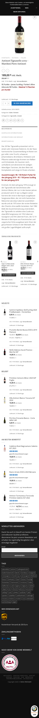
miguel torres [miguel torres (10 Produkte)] (6, 589)
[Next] (38, 265)
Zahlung (16, 677)
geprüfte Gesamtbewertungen (18, 454)
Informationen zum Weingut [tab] (12, 137)
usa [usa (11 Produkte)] (24, 599)
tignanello (13, 116)
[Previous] (1, 265)
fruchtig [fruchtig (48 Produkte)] (29, 579)
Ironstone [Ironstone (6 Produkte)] (23, 582)
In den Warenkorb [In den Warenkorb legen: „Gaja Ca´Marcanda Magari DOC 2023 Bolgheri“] (9, 275)
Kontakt (32, 676)
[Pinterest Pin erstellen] (18, 120)
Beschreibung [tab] (7, 129)
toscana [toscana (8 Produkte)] (4, 599)
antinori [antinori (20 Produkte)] (13, 569)
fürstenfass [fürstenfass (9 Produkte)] (5, 582)
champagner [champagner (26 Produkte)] (6, 576)
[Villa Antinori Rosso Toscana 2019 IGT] (28, 250)
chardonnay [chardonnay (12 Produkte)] (15, 576)
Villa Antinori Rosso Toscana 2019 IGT (27, 264)
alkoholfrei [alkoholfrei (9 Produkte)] (5, 569)
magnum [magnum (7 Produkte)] (24, 586)
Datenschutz (28, 679)
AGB (22, 677)
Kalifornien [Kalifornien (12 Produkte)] (5, 586)
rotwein (19, 116)
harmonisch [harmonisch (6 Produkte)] (14, 582)
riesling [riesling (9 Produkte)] (4, 592)
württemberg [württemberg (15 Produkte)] (6, 602)
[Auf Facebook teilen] (7, 120)
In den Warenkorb (22, 103)
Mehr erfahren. (19, 12)
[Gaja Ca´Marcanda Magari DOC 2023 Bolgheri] (10, 250)
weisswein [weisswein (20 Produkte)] (30, 599)
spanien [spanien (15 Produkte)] (4, 595)
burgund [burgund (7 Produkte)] (32, 573)
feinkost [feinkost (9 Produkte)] (33, 576)
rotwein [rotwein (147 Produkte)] (15, 592)
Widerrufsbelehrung (14, 679)
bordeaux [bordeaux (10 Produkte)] (24, 573)
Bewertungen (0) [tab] (8, 141)
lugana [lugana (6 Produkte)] (17, 586)
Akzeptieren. (16, 8)
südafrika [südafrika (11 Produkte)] (12, 595)
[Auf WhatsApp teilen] (3, 120)
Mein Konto (7, 676)
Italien (23, 58)
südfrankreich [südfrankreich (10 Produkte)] (21, 595)
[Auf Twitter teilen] (11, 120)
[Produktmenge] (5, 103)
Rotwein (15, 58)
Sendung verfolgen (20, 676)
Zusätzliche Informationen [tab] (12, 133)
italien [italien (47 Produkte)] (30, 582)
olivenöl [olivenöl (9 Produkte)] (14, 589)
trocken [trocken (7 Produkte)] (18, 599)
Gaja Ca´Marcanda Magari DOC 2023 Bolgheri (8, 265)
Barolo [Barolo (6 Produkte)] (17, 573)
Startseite (6, 58)
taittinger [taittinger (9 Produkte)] (30, 595)
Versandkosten (22, 81)
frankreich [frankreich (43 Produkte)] (11, 579)
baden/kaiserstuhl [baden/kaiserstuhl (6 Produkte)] (7, 573)
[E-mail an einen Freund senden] (14, 120)
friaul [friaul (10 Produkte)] (17, 579)
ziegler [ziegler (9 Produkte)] (14, 602)
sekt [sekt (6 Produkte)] (29, 592)
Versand (9, 677)
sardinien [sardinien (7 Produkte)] (23, 592)
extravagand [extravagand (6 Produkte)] (25, 576)
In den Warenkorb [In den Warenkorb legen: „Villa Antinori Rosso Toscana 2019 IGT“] (28, 273)
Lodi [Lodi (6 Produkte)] (12, 586)
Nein (26, 8)
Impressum (29, 677)
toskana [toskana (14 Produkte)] (11, 599)
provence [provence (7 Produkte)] (29, 589)
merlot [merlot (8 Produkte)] (31, 586)
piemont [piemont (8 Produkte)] (22, 589)
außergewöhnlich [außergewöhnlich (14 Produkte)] (23, 569)
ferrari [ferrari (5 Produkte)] (4, 579)
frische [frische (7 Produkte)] (23, 579)
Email (3, 547)
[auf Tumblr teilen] (22, 120)
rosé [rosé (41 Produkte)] (10, 592)
